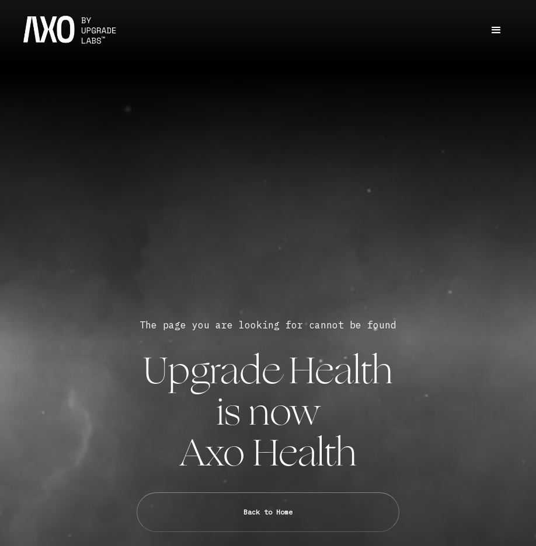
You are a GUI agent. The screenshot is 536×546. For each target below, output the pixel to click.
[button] (496, 30)
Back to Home (268, 512)
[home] (70, 30)
